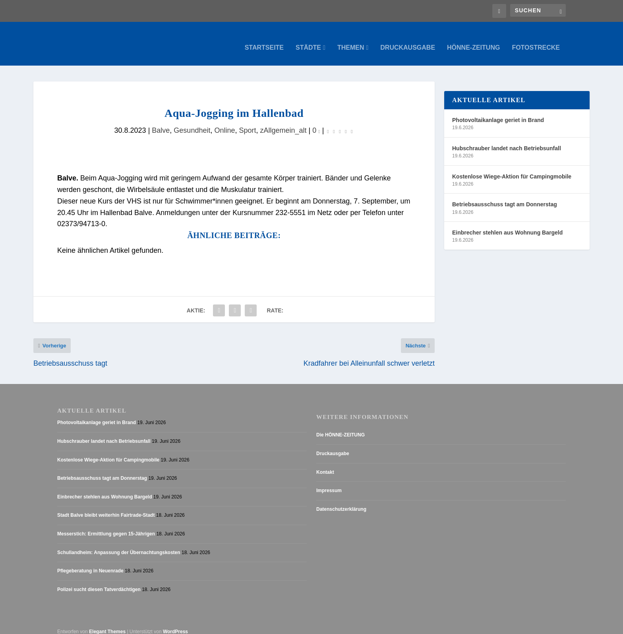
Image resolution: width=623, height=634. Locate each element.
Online (224, 122)
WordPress (175, 624)
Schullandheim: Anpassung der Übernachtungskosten (118, 544)
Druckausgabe (407, 40)
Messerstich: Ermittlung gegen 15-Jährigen (106, 526)
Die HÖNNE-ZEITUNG (340, 427)
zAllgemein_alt (283, 122)
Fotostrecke (536, 40)
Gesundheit (192, 122)
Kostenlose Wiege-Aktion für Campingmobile (511, 168)
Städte (308, 40)
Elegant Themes (107, 624)
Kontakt (325, 464)
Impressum (329, 483)
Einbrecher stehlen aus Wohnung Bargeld (507, 224)
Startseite (264, 40)
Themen (350, 40)
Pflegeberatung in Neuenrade (90, 563)
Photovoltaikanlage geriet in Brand (498, 112)
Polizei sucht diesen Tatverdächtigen (99, 582)
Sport (247, 122)
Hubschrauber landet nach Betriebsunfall (506, 140)
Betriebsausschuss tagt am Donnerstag (504, 196)
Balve (161, 122)
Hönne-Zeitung (473, 40)
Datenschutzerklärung (341, 501)
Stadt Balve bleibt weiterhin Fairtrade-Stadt (106, 507)
